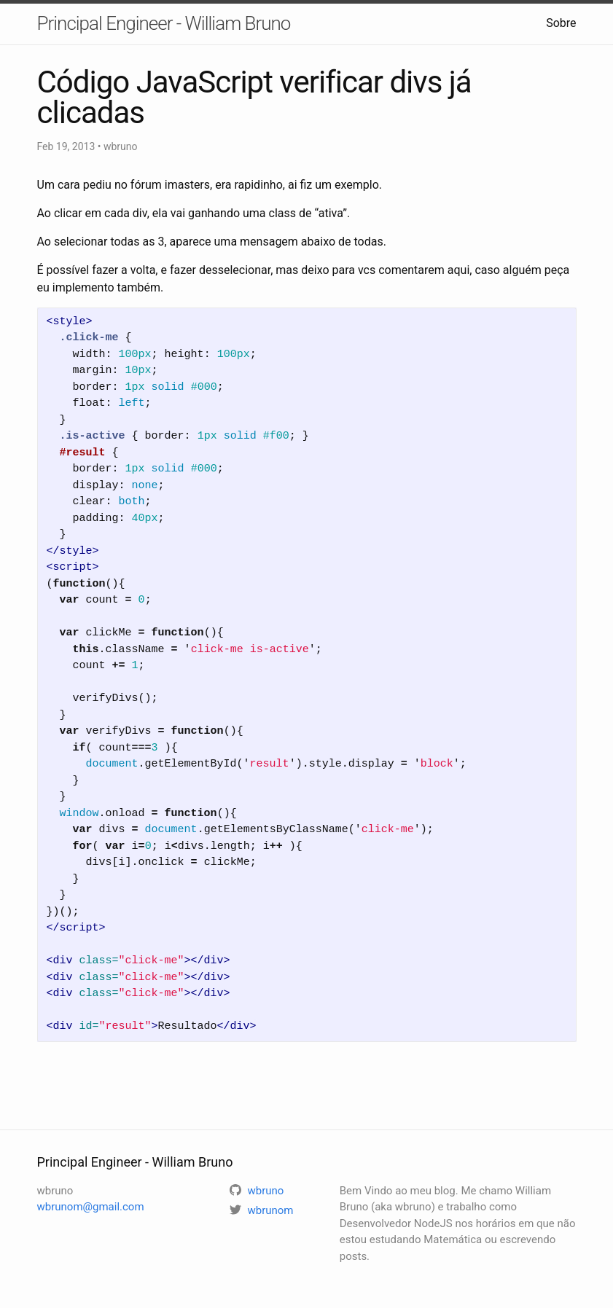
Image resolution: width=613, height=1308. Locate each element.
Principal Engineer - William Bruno (164, 23)
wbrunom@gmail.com (90, 1206)
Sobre (561, 23)
